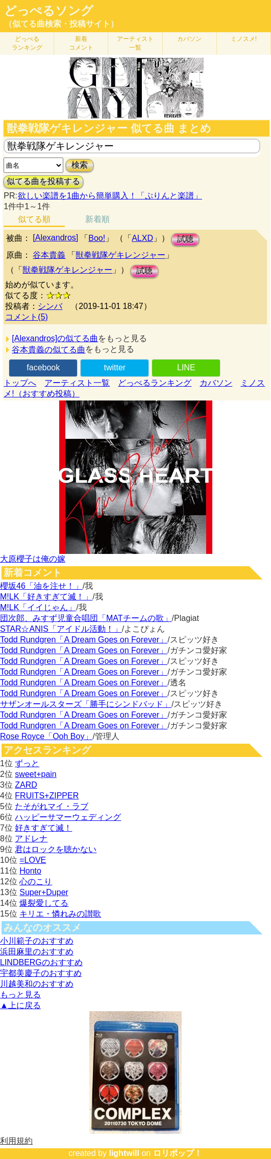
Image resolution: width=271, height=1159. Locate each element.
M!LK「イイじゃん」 (38, 607)
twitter (115, 367)
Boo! (96, 238)
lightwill (124, 1153)
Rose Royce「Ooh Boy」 (46, 736)
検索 (79, 165)
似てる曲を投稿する (43, 181)
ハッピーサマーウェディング (68, 817)
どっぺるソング (48, 10)
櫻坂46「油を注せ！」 (41, 586)
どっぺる (27, 43)
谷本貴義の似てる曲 (48, 349)
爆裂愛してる (43, 903)
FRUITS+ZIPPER (47, 795)
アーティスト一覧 (77, 382)
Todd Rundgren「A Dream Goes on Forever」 (83, 639)
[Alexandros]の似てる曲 (55, 338)
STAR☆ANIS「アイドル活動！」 (61, 629)
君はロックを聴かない (55, 849)
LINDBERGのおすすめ (41, 962)
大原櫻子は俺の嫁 (32, 558)
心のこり (35, 881)
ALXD (142, 238)
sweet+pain (35, 774)
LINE (186, 367)
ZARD (26, 785)
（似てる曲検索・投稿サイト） (61, 23)
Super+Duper (43, 892)
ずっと (27, 763)
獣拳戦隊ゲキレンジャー (120, 255)
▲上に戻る (20, 1005)
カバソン (189, 38)
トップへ (20, 382)
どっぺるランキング (154, 382)
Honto (30, 870)
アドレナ (31, 838)
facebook (43, 367)
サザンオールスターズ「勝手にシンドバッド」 (85, 704)
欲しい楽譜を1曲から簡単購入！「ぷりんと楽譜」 (109, 195)
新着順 (97, 219)
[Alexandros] (55, 237)
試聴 (185, 239)
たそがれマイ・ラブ (51, 806)
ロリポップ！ (177, 1153)
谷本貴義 (49, 255)
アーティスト (135, 43)
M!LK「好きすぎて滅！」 (46, 596)
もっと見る (20, 994)
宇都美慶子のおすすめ (41, 973)
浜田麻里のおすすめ (36, 951)
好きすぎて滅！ (43, 827)
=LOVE (32, 860)
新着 (81, 43)
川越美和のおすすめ (36, 983)
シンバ (50, 306)
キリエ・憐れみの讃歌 (60, 913)
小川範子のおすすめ (36, 941)
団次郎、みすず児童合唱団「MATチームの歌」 (86, 618)
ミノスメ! (244, 38)
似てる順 (34, 219)
